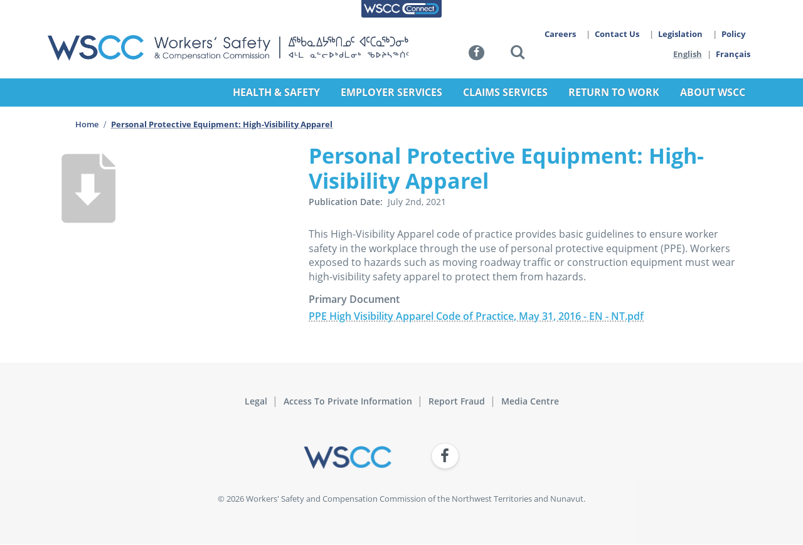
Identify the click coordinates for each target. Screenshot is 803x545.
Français (733, 54)
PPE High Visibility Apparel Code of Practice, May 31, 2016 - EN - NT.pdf (476, 316)
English (687, 54)
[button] (517, 54)
